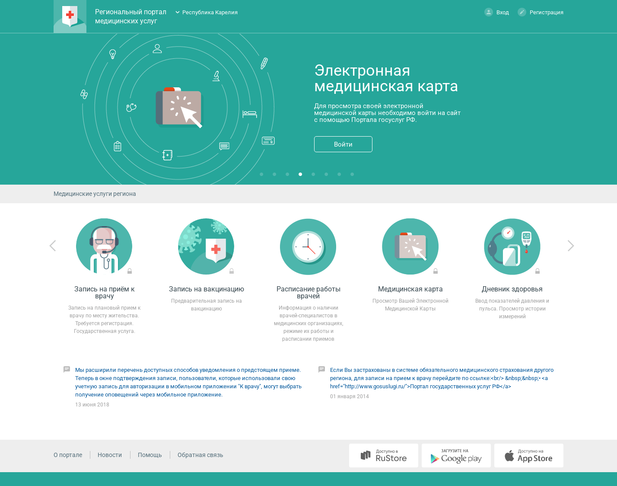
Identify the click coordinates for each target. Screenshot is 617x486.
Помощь (150, 454)
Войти (343, 144)
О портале (68, 454)
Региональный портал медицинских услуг (130, 16)
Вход (496, 11)
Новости (110, 454)
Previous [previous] (52, 246)
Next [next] (570, 246)
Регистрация (540, 11)
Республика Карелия (210, 12)
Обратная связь (200, 454)
